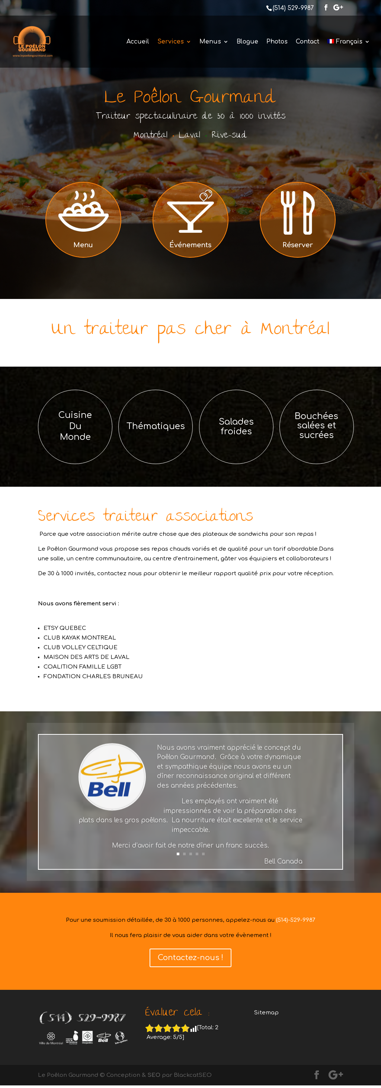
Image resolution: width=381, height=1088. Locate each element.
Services (170, 42)
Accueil (138, 42)
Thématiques (156, 426)
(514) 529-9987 (293, 8)
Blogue (247, 42)
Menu (83, 245)
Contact (307, 42)
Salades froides (236, 426)
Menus (210, 42)
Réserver (297, 245)
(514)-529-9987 (295, 920)
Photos (277, 42)
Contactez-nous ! (190, 957)
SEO (153, 1075)
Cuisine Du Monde (75, 426)
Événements (190, 245)
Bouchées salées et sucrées (316, 426)
